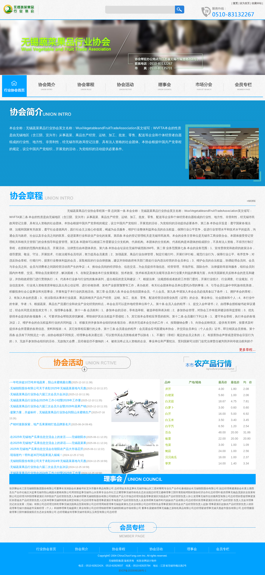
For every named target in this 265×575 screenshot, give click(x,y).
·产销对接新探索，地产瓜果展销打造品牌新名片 (40, 424)
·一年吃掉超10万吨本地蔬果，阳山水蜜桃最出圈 (40, 382)
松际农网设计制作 (147, 560)
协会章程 (118, 548)
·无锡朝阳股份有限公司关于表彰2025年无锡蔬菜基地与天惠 (47, 388)
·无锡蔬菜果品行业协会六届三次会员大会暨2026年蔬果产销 (47, 406)
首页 (235, 3)
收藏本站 (257, 3)
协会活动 (156, 548)
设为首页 (245, 3)
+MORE (251, 201)
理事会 (192, 548)
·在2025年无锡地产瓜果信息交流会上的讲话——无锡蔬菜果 (47, 443)
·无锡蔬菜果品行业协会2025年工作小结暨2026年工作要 (45, 400)
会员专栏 (222, 548)
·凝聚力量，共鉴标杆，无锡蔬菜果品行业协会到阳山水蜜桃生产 (50, 412)
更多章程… (247, 349)
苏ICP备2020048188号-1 (132, 570)
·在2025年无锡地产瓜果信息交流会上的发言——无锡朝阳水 (47, 437)
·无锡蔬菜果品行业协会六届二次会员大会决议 (38, 467)
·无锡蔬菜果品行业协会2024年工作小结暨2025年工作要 (45, 473)
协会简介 (81, 548)
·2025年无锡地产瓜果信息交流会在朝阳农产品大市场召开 (46, 449)
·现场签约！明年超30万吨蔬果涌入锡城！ (36, 455)
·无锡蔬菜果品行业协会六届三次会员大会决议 (38, 394)
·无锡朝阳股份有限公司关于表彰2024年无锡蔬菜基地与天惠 (47, 461)
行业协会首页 (46, 548)
